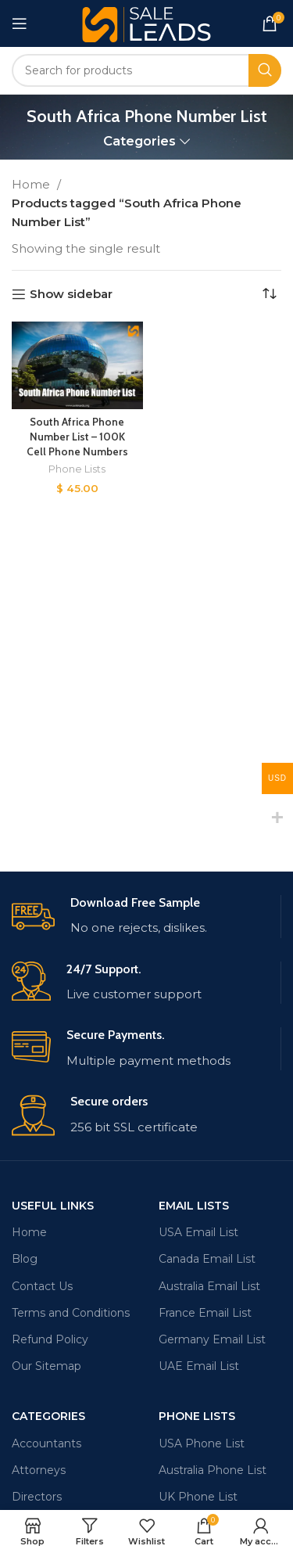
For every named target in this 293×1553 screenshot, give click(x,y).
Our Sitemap (46, 1366)
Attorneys (39, 1470)
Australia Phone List (212, 1470)
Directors (37, 1497)
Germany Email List (212, 1339)
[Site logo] (146, 22)
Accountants (46, 1443)
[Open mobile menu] (19, 23)
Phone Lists (76, 469)
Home (32, 184)
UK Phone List (198, 1497)
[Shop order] (269, 294)
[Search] (146, 70)
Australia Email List (209, 1286)
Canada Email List (207, 1259)
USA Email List (198, 1232)
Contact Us (42, 1286)
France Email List (205, 1313)
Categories (139, 141)
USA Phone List (202, 1443)
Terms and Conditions (71, 1313)
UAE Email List (199, 1366)
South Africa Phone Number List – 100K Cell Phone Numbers (77, 436)
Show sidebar (71, 294)
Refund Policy (50, 1339)
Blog (25, 1259)
